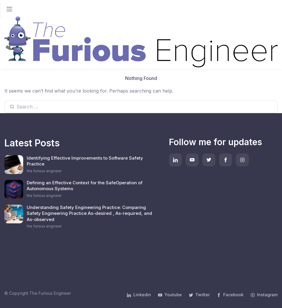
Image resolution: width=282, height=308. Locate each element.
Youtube (170, 294)
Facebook (230, 294)
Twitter (199, 294)
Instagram (264, 294)
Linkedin (139, 294)
